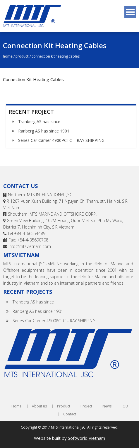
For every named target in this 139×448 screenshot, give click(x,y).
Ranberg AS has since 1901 (43, 131)
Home (8, 56)
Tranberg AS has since (39, 121)
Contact (69, 414)
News (106, 406)
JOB (125, 406)
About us (39, 406)
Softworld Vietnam (86, 438)
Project (86, 406)
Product (22, 56)
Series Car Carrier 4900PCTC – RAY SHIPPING (61, 140)
